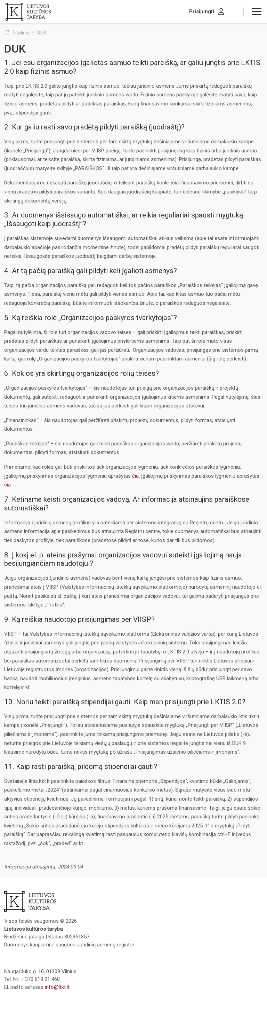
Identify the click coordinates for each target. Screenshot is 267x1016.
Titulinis (21, 33)
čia (135, 476)
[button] (256, 11)
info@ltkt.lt (57, 987)
